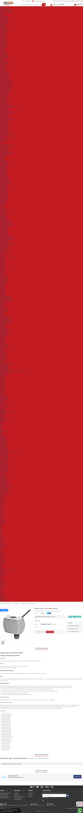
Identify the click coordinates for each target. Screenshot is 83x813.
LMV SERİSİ (2, 374)
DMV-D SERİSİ (3, 307)
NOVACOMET (3, 560)
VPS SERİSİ (2, 256)
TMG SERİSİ (2, 391)
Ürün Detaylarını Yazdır (72, 631)
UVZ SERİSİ (2, 403)
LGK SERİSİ (2, 386)
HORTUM (2, 60)
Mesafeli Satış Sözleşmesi (5, 793)
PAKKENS (2, 562)
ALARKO (2, 498)
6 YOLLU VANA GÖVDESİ (5, 87)
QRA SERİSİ (2, 402)
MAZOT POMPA (3, 355)
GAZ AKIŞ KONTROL (4, 55)
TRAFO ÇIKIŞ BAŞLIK (4, 175)
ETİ (0, 529)
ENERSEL (2, 525)
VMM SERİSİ (2, 315)
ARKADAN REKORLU (4, 317)
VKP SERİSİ (2, 272)
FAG (1, 532)
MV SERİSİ (2, 303)
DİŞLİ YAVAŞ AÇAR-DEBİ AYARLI (6, 300)
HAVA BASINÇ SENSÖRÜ (5, 120)
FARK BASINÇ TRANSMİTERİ (5, 486)
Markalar (30, 794)
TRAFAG (2, 588)
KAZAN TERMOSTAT (4, 467)
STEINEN (2, 577)
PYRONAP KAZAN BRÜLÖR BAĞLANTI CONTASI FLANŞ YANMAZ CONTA (14, 370)
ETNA (1, 530)
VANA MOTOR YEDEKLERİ (5, 105)
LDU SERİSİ (2, 255)
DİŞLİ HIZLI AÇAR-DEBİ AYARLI (6, 298)
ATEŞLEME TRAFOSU (4, 365)
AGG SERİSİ (2, 409)
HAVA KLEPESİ (3, 337)
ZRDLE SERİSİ (2, 290)
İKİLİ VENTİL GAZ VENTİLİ (4, 296)
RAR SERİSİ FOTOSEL (4, 404)
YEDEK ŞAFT (2, 70)
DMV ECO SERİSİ (3, 308)
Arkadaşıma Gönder (72, 628)
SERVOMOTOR (3, 357)
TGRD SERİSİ (2, 393)
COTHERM (2, 510)
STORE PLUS (38, 811)
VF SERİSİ (2, 269)
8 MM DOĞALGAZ (3, 226)
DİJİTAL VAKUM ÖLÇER (4, 62)
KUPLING (2, 351)
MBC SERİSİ (2, 283)
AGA (1, 426)
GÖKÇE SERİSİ (3, 188)
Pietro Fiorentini (3, 564)
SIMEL (1, 573)
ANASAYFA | (55, 1)
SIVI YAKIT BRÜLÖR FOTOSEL (5, 148)
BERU (1, 504)
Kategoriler (30, 796)
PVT (1, 566)
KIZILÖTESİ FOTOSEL (4, 149)
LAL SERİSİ (2, 382)
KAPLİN (1, 212)
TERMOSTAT (2, 342)
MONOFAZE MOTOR (4, 482)
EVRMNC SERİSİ (3, 447)
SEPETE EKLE (50, 631)
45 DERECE (2, 157)
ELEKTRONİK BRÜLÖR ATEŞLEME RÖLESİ (7, 244)
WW (1, 594)
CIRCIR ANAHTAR (3, 53)
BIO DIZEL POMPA (3, 155)
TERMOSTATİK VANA (4, 458)
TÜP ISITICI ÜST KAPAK (4, 347)
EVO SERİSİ (2, 291)
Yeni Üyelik (61, 4)
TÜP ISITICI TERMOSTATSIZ (5, 182)
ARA (44, 4)
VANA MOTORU (3, 100)
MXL (1, 434)
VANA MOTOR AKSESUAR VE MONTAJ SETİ (8, 107)
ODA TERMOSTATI (3, 469)
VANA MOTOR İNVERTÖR (5, 108)
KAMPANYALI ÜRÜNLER (4, 9)
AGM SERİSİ (2, 400)
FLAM (1, 536)
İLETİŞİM (81, 1)
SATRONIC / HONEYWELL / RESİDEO (7, 569)
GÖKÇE (1, 538)
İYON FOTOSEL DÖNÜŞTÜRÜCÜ (6, 322)
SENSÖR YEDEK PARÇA (4, 94)
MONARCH (2, 559)
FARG (1, 533)
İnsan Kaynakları (17, 799)
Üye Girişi (55, 4)
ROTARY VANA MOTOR (4, 104)
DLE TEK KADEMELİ (3, 278)
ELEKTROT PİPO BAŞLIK (4, 242)
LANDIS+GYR (2, 554)
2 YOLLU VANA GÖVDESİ (5, 82)
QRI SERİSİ (2, 408)
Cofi (1, 507)
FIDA (1, 534)
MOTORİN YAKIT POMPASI (5, 153)
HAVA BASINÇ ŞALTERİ (4, 121)
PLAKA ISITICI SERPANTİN (5, 181)
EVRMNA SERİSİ (3, 445)
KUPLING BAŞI (3, 350)
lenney (1, 555)
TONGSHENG (3, 585)
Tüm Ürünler (30, 793)
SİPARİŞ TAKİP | (74, 1)
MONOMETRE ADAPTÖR (5, 478)
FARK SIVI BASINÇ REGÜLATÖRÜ (6, 490)
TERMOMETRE (3, 476)
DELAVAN (2, 514)
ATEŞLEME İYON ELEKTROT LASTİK (6, 239)
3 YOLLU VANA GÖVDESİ (5, 79)
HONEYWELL (2, 542)
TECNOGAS (2, 581)
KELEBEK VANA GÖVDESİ (5, 88)
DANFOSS (2, 512)
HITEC (1, 541)
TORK (1, 586)
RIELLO (1, 568)
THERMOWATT (3, 582)
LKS (1, 422)
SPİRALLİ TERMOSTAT (4, 465)
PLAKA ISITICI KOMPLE (4, 183)
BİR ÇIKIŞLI (2, 419)
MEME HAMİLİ (2, 204)
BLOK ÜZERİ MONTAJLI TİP (5, 318)
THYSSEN (2, 584)
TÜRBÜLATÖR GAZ (4, 334)
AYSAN (1, 499)
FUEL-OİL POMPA (3, 356)
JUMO (1, 549)
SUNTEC (2, 579)
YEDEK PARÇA (3, 281)
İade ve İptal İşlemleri (4, 796)
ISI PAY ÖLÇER (3, 136)
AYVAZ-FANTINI (3, 501)
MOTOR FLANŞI (3, 354)
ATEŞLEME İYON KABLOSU (5, 237)
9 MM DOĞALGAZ (3, 227)
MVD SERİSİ (2, 304)
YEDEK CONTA (3, 58)
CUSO (1, 511)
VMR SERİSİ (2, 312)
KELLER (1, 550)
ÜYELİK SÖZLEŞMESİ (69, 808)
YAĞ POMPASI (3, 68)
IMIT (1, 543)
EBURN (1, 517)
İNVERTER (2, 116)
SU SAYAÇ (2, 142)
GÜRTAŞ (2, 540)
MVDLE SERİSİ (3, 305)
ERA (1, 527)
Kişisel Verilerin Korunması (19, 796)
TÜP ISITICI (2, 348)
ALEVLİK (1, 338)
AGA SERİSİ (2, 252)
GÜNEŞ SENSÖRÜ (3, 92)
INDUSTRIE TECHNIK (4, 545)
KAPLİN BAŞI (2, 217)
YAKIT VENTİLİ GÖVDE (4, 162)
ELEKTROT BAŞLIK (3, 173)
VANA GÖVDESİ (3, 359)
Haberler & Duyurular (18, 797)
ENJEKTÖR (2, 341)
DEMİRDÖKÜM (3, 439)
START (1, 576)
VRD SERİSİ (2, 13)
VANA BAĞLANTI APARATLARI (6, 86)
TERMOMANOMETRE (4, 477)
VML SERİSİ (2, 313)
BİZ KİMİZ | (65, 1)
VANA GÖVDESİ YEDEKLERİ (5, 83)
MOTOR (1, 352)
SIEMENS (2, 572)
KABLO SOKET (3, 411)
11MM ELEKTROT (3, 168)
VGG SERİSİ (2, 263)
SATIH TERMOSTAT (4, 468)
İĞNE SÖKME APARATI (4, 64)
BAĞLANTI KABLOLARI (4, 130)
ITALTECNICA (2, 546)
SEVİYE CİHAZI (3, 472)
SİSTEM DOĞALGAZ (4, 575)
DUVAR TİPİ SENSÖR (4, 123)
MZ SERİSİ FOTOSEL (4, 399)
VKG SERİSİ (2, 268)
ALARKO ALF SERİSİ (4, 187)
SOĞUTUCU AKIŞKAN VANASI (6, 113)
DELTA (1, 515)
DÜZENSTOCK (3, 208)
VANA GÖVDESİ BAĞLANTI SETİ (6, 84)
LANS (1, 205)
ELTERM (1, 523)
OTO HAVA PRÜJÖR (4, 456)
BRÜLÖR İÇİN (2, 463)
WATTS (1, 590)
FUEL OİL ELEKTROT (4, 344)
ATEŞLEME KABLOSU (4, 172)
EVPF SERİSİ (2, 294)
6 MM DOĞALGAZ (3, 229)
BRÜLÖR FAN (2, 343)
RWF (1, 433)
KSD (1, 551)
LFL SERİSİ (2, 381)
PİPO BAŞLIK (2, 177)
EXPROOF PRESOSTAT (4, 321)
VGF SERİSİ (2, 260)
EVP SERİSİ (2, 292)
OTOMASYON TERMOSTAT (5, 77)
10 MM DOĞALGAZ (4, 230)
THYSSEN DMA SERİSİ (4, 190)
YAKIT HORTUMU (3, 213)
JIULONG (2, 547)
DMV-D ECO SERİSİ (4, 309)
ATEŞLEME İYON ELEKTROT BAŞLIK (6, 238)
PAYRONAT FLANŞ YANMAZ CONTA (7, 363)
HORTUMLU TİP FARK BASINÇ (6, 320)
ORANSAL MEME (3, 161)
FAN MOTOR (2, 335)
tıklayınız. (11, 811)
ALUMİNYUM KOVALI (4, 441)
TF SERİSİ (2, 390)
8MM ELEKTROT (3, 166)
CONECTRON (3, 508)
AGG (1, 395)
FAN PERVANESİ (3, 333)
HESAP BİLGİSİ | (60, 1)
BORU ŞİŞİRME (3, 49)
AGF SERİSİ (2, 264)
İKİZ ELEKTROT (3, 170)
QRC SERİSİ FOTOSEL (4, 407)
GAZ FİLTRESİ (2, 437)
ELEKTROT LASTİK (3, 174)
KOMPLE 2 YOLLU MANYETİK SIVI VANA (7, 112)
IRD (1, 406)
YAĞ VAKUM (2, 73)
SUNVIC (1, 580)
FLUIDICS (2, 537)
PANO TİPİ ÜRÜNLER (4, 129)
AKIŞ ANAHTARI (3, 139)
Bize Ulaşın (16, 793)
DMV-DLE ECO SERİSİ (4, 311)
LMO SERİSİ (2, 380)
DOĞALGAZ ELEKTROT (4, 331)
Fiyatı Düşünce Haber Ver (73, 625)
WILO (1, 592)
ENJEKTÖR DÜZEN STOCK (5, 222)
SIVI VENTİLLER (3, 491)
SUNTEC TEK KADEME (4, 279)
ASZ (1, 425)
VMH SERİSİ (2, 276)
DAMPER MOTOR (3, 109)
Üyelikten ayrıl (45, 797)
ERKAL (1, 528)
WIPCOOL (2, 593)
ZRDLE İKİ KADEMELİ (4, 282)
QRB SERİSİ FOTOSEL (4, 398)
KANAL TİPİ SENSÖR (4, 114)
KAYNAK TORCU (3, 52)
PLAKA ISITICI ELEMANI (4, 179)
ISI (0, 143)
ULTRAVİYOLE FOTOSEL (4, 247)
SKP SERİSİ (2, 251)
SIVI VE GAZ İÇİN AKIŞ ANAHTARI (6, 138)
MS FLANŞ (2, 286)
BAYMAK (2, 502)
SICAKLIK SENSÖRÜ (4, 122)
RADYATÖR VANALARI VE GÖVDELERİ (7, 81)
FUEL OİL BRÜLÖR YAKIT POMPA (6, 152)
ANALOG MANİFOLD (4, 57)
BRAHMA (2, 506)
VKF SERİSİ (2, 266)
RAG (1, 567)
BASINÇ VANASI (3, 71)
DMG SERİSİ (2, 387)
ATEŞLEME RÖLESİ (3, 146)
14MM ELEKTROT (3, 169)
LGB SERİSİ (2, 385)
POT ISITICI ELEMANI (4, 471)
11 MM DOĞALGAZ (3, 231)
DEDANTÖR (2, 452)
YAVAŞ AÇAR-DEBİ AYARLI (5, 299)
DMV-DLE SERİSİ (3, 289)
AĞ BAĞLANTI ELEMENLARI (5, 127)
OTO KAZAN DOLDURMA (5, 460)
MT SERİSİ (2, 430)
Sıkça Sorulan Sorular (4, 797)
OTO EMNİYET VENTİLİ (4, 455)
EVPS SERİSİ (2, 295)
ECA (1, 519)
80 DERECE (2, 160)
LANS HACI (2, 207)
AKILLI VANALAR (3, 133)
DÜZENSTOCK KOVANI (4, 211)
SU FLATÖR (2, 475)
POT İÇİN (2, 464)
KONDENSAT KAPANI (4, 66)
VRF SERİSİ (2, 14)
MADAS (1, 558)
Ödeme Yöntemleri (4, 794)
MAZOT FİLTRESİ (3, 442)
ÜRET (1, 589)
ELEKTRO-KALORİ (3, 521)
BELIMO (1, 503)
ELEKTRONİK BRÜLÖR (4, 367)
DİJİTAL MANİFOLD (3, 56)
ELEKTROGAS (3, 520)
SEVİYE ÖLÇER (3, 65)
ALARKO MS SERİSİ (4, 186)
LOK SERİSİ (2, 383)
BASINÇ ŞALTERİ (3, 473)
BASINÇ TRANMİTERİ (4, 488)
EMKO (1, 524)
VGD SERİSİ (2, 259)
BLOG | (78, 1)
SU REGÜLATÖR (3, 459)
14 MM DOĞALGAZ (4, 234)
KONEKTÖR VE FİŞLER (4, 131)
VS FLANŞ (2, 285)
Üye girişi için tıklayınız (57, 5)
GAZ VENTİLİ (2, 360)
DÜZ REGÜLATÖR (3, 450)
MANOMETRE (3, 480)
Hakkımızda (16, 794)
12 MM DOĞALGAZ (4, 233)
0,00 (78, 5)
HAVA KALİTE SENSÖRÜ (4, 91)
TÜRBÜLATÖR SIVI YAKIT (5, 346)
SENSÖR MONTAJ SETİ (4, 96)
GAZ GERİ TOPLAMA (4, 61)
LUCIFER (1, 556)
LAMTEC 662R (3, 421)
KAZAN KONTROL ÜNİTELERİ (5, 97)
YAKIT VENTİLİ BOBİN (4, 164)
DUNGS (1, 516)
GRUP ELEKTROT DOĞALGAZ (5, 235)
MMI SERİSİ (2, 389)
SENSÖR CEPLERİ (3, 95)
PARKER (1, 563)
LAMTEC (2, 553)
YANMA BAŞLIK (3, 329)
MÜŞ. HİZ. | (69, 1)
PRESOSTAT (2, 361)
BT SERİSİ (2, 376)
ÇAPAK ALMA (3, 48)
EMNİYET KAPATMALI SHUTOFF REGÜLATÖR (8, 451)
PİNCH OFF (2, 51)
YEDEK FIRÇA (2, 69)
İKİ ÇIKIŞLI (2, 415)
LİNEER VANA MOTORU (4, 103)
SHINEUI (1, 571)
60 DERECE (2, 159)
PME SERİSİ (2, 378)
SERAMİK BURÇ (3, 481)
